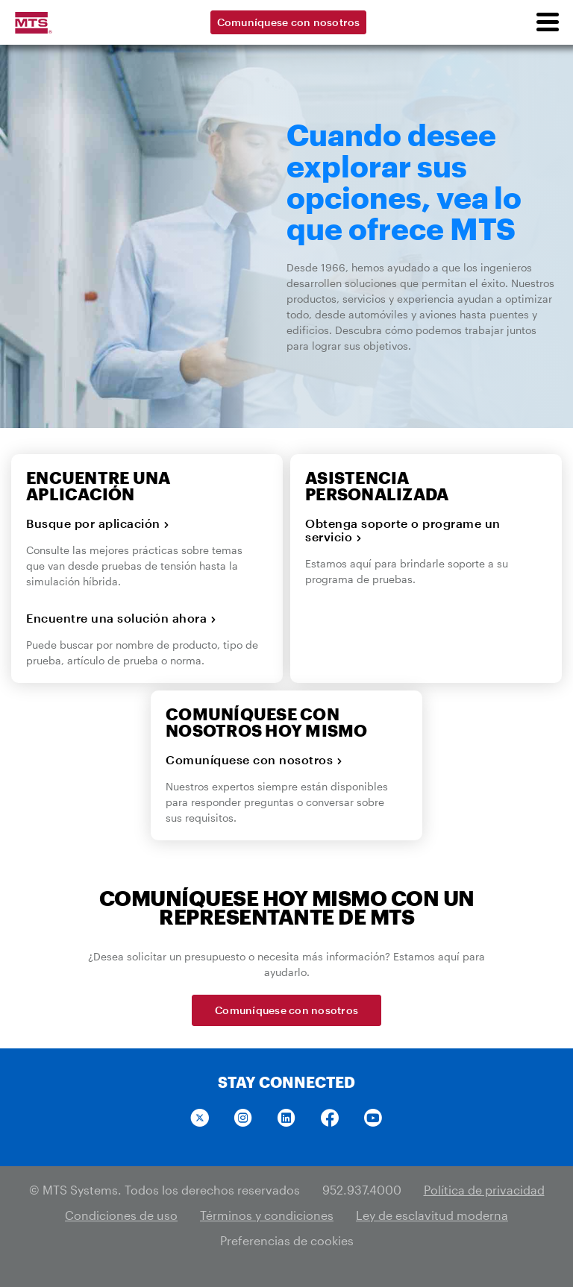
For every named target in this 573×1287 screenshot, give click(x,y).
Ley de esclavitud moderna (432, 1215)
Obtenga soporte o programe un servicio (403, 530)
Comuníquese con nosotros (288, 22)
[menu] (547, 22)
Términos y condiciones (267, 1215)
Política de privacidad (484, 1190)
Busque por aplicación (98, 523)
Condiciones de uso (121, 1215)
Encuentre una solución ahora (121, 618)
